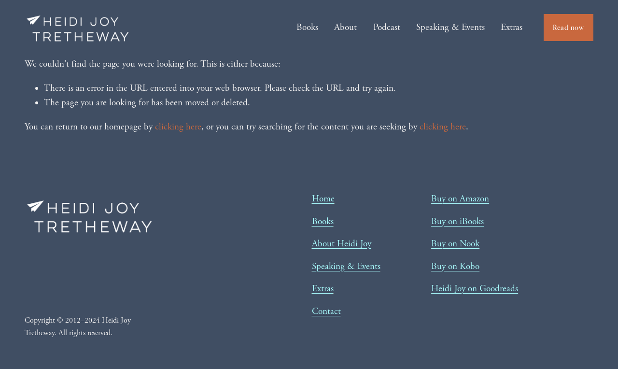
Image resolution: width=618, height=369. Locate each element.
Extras (511, 27)
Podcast (386, 27)
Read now (568, 27)
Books (307, 27)
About (345, 27)
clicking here (178, 127)
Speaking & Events (450, 27)
